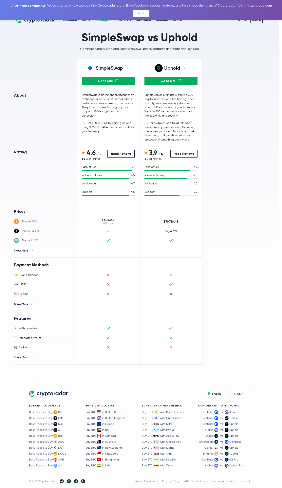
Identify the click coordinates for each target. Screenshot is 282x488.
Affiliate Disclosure (196, 481)
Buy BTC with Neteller (159, 460)
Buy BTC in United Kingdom (105, 418)
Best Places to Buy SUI (45, 466)
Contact (244, 481)
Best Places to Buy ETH (46, 418)
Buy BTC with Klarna (158, 448)
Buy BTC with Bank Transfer (163, 412)
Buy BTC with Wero (157, 466)
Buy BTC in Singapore (101, 453)
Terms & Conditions (145, 481)
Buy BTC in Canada (100, 436)
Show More (21, 250)
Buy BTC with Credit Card (161, 418)
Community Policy (223, 481)
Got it (141, 13)
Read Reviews (121, 154)
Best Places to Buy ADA (46, 442)
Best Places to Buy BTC (46, 412)
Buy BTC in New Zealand (103, 447)
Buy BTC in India (98, 465)
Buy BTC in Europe (99, 424)
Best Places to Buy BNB (46, 436)
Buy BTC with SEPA (157, 424)
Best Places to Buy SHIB (46, 460)
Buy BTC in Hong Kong (102, 459)
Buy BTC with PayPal (158, 430)
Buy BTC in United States (103, 412)
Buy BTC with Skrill (157, 454)
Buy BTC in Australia (100, 441)
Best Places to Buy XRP (46, 430)
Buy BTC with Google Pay (161, 442)
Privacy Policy (170, 481)
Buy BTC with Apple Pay (160, 436)
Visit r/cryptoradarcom (255, 5)
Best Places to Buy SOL (46, 424)
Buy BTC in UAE (97, 430)
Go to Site (108, 81)
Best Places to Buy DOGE (47, 454)
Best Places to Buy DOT (46, 448)
